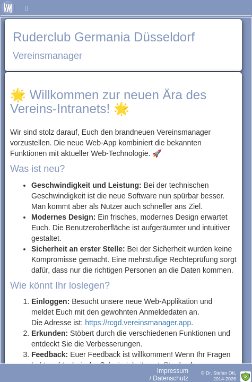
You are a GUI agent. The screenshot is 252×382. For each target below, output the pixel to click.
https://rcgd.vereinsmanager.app (138, 322)
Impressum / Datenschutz (169, 374)
